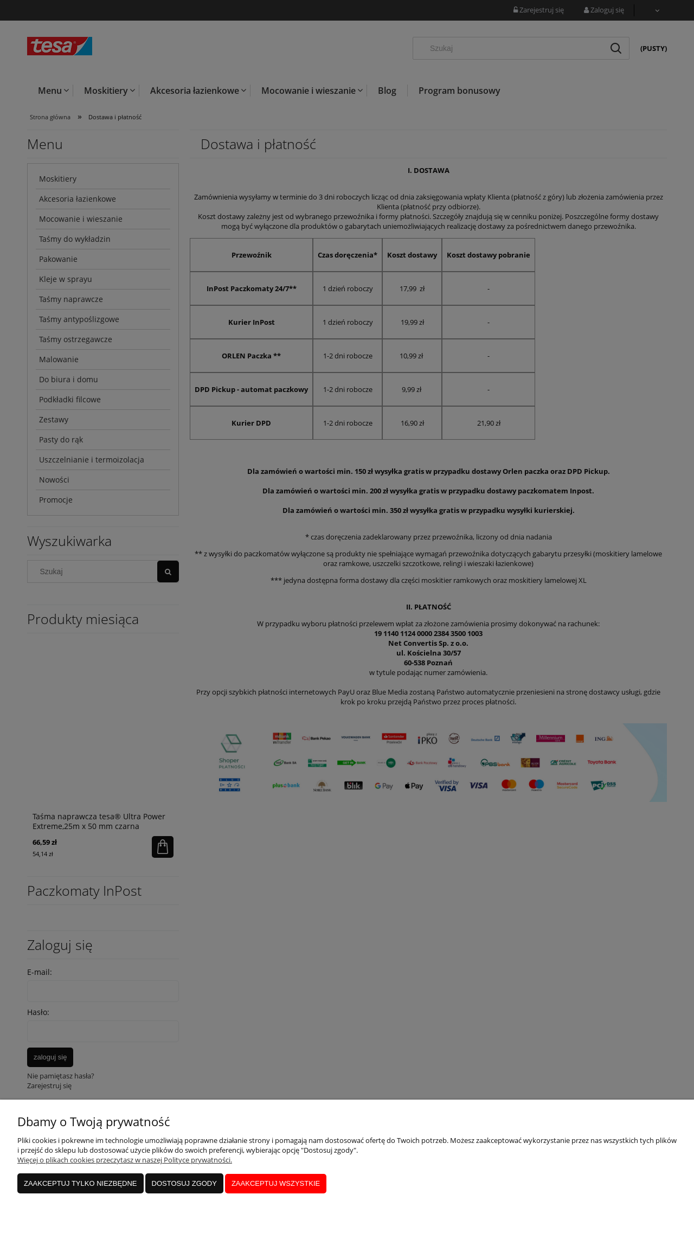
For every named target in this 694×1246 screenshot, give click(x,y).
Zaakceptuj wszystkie (276, 1184)
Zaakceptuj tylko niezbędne (80, 1184)
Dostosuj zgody (184, 1184)
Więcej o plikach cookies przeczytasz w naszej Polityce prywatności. (124, 1161)
